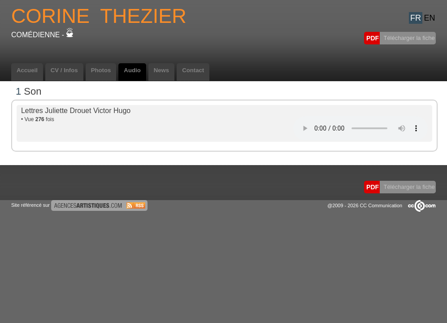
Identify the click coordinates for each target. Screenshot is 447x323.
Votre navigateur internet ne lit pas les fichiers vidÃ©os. (360, 128)
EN (429, 17)
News (161, 70)
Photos (101, 70)
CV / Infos (64, 70)
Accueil (27, 70)
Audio (132, 70)
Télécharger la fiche (408, 38)
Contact (193, 70)
